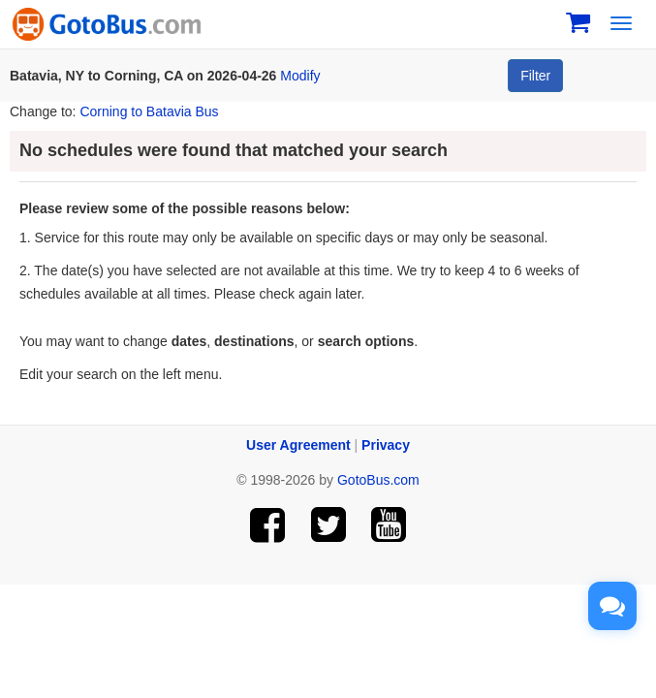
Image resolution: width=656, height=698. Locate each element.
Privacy (385, 445)
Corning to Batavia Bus (148, 111)
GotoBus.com (378, 480)
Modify (300, 75)
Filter (535, 75)
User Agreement (298, 445)
